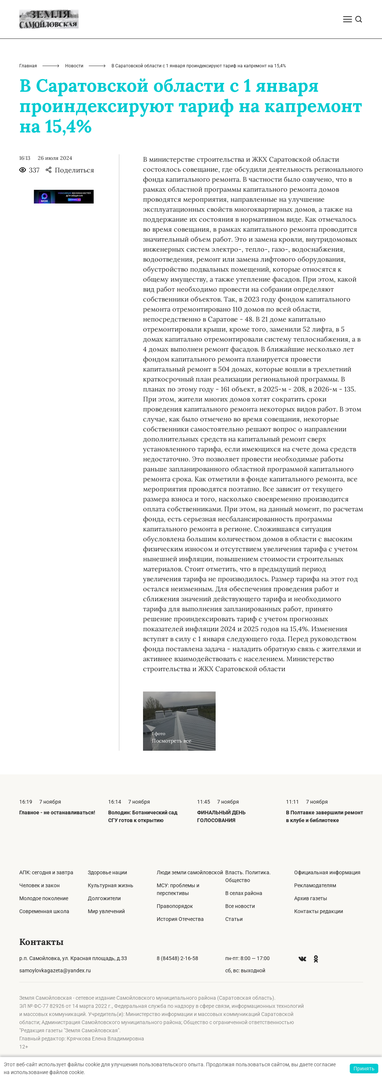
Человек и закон (39, 885)
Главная (28, 65)
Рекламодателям (315, 885)
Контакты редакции (318, 911)
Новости (74, 65)
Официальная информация (327, 872)
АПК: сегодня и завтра (46, 872)
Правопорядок (175, 906)
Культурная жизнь (110, 885)
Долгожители (104, 898)
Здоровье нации (107, 872)
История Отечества (180, 919)
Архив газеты (310, 898)
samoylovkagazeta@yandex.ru (55, 970)
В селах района (243, 893)
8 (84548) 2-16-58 (177, 958)
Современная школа (44, 911)
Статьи (234, 919)
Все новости (240, 906)
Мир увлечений (106, 911)
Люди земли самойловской (190, 872)
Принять (364, 1068)
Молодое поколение (43, 898)
